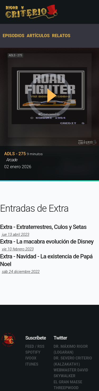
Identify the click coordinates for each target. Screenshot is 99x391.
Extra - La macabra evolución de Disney (46, 241)
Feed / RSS (35, 346)
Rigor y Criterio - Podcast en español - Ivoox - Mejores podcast (37, 12)
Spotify (32, 352)
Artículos (38, 35)
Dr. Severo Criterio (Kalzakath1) (73, 361)
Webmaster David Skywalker (71, 373)
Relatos (61, 35)
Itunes (31, 364)
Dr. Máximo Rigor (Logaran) (71, 349)
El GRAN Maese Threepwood (68, 385)
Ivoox (30, 358)
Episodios (13, 35)
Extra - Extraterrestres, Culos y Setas (43, 227)
